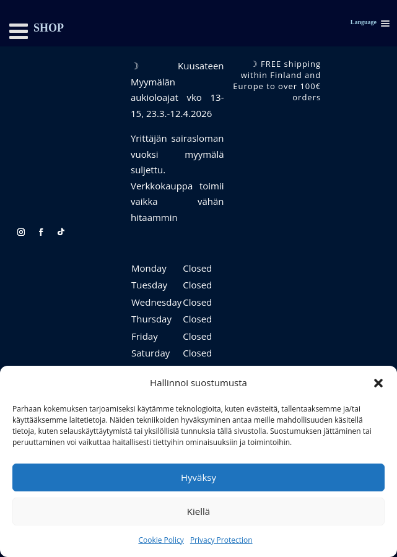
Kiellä (198, 511)
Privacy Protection (221, 540)
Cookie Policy (160, 540)
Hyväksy (198, 477)
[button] (378, 383)
